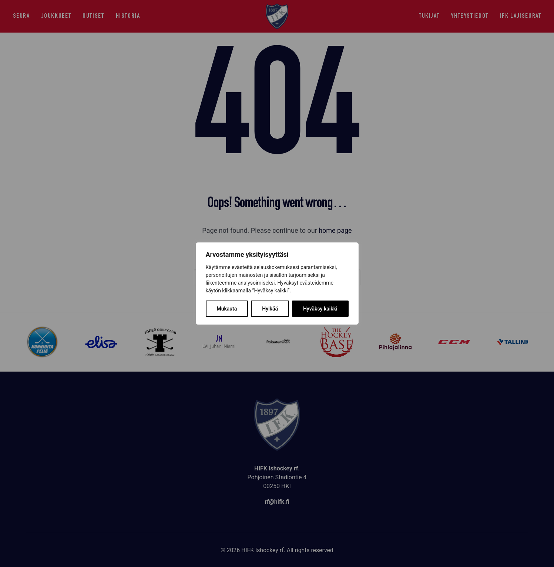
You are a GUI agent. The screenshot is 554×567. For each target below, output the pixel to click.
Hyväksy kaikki (320, 309)
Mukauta (226, 309)
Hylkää (270, 309)
